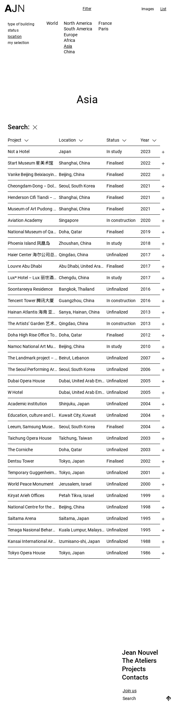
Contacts (135, 677)
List (163, 8)
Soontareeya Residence (30, 289)
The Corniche (20, 449)
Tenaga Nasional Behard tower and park (33, 530)
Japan (65, 151)
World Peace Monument (31, 484)
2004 (145, 404)
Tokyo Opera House (26, 553)
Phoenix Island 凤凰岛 (29, 243)
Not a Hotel (18, 151)
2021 (145, 186)
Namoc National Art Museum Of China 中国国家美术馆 (33, 346)
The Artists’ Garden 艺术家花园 (33, 323)
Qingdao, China (73, 254)
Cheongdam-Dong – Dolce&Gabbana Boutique (33, 186)
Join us (130, 690)
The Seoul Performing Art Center (33, 369)
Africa (70, 40)
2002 (145, 461)
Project (18, 140)
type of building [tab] (21, 23)
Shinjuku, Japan (74, 404)
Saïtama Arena (22, 518)
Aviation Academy (25, 220)
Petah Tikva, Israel (76, 495)
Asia (68, 46)
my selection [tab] (18, 42)
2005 (145, 381)
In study (114, 151)
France (105, 23)
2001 (145, 472)
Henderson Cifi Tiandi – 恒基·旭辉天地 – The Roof (33, 197)
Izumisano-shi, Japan (79, 541)
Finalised (115, 163)
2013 (145, 312)
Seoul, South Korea (77, 186)
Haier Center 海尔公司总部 (33, 254)
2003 (145, 438)
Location (71, 140)
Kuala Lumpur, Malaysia (82, 530)
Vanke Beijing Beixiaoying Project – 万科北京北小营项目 (33, 174)
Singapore (68, 220)
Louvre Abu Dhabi (25, 266)
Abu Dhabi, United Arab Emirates (83, 266)
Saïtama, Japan (74, 518)
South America (78, 29)
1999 (145, 495)
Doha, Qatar (70, 232)
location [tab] (15, 36)
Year (148, 140)
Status (116, 140)
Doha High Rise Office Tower (33, 335)
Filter (87, 8)
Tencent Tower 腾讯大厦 (31, 300)
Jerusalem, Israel (75, 484)
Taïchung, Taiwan (75, 438)
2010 (145, 346)
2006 (145, 369)
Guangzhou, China (76, 300)
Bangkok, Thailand (76, 289)
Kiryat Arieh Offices (26, 495)
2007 (145, 358)
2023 (145, 151)
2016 (145, 289)
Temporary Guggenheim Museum (33, 472)
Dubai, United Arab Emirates (83, 381)
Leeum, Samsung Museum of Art (33, 426)
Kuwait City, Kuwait (77, 415)
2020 (145, 220)
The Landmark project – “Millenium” (33, 358)
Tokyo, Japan (72, 461)
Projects (134, 669)
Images (147, 8)
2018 (145, 243)
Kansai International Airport (33, 541)
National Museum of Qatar (33, 232)
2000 (145, 484)
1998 (145, 507)
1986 (145, 553)
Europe (71, 34)
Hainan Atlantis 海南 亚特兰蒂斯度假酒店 (33, 312)
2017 (145, 254)
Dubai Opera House (26, 381)
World (52, 23)
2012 (145, 335)
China (69, 52)
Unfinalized (117, 254)
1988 (145, 541)
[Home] (14, 6)
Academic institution (27, 404)
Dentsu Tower (21, 461)
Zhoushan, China (75, 243)
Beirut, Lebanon (74, 358)
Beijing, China (72, 174)
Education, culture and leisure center (33, 415)
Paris (103, 29)
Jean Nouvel (140, 653)
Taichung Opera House (29, 438)
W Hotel (15, 392)
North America (78, 23)
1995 (145, 518)
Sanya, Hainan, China (79, 312)
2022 (145, 163)
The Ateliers (139, 661)
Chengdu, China (74, 277)
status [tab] (13, 30)
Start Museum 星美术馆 (30, 163)
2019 (145, 232)
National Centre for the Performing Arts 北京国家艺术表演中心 (33, 507)
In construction (121, 220)
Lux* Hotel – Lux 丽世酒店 (33, 277)
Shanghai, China (74, 163)
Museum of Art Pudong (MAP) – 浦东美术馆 (33, 209)
